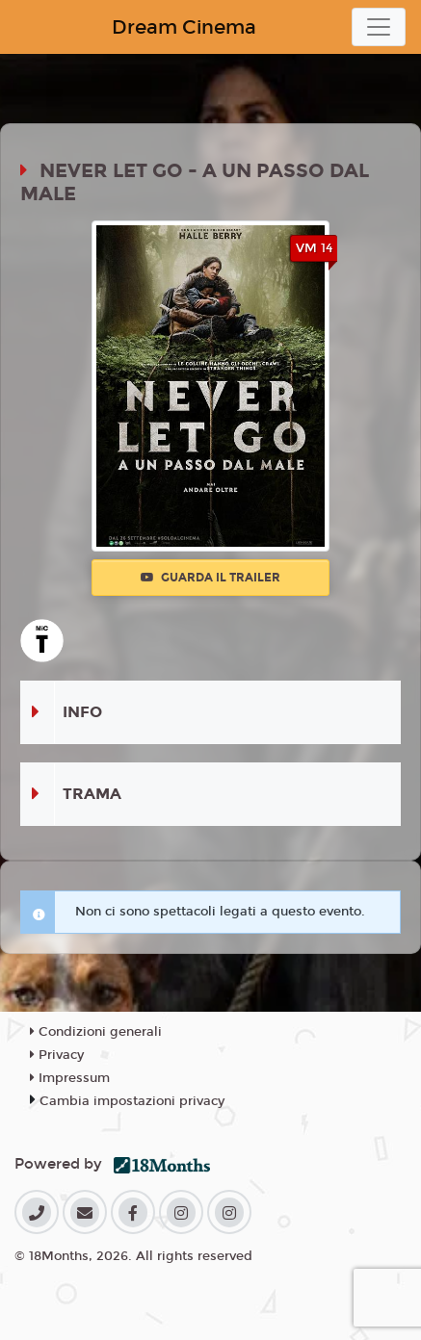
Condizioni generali (96, 1032)
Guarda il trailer (210, 577)
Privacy (57, 1055)
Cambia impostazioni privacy (131, 1101)
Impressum (70, 1078)
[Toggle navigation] (379, 27)
